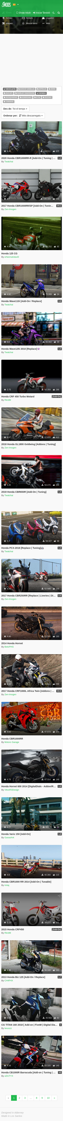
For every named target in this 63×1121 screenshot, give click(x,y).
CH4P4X (9, 980)
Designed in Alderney (12, 1112)
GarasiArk (9, 837)
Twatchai (9, 161)
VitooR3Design (12, 790)
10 (48, 1098)
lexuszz (8, 1028)
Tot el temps (15, 108)
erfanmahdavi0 (12, 257)
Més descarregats (23, 115)
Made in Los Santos (11, 1116)
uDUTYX (9, 1076)
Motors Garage (12, 742)
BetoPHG (9, 646)
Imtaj (7, 885)
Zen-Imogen (10, 209)
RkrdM (8, 400)
